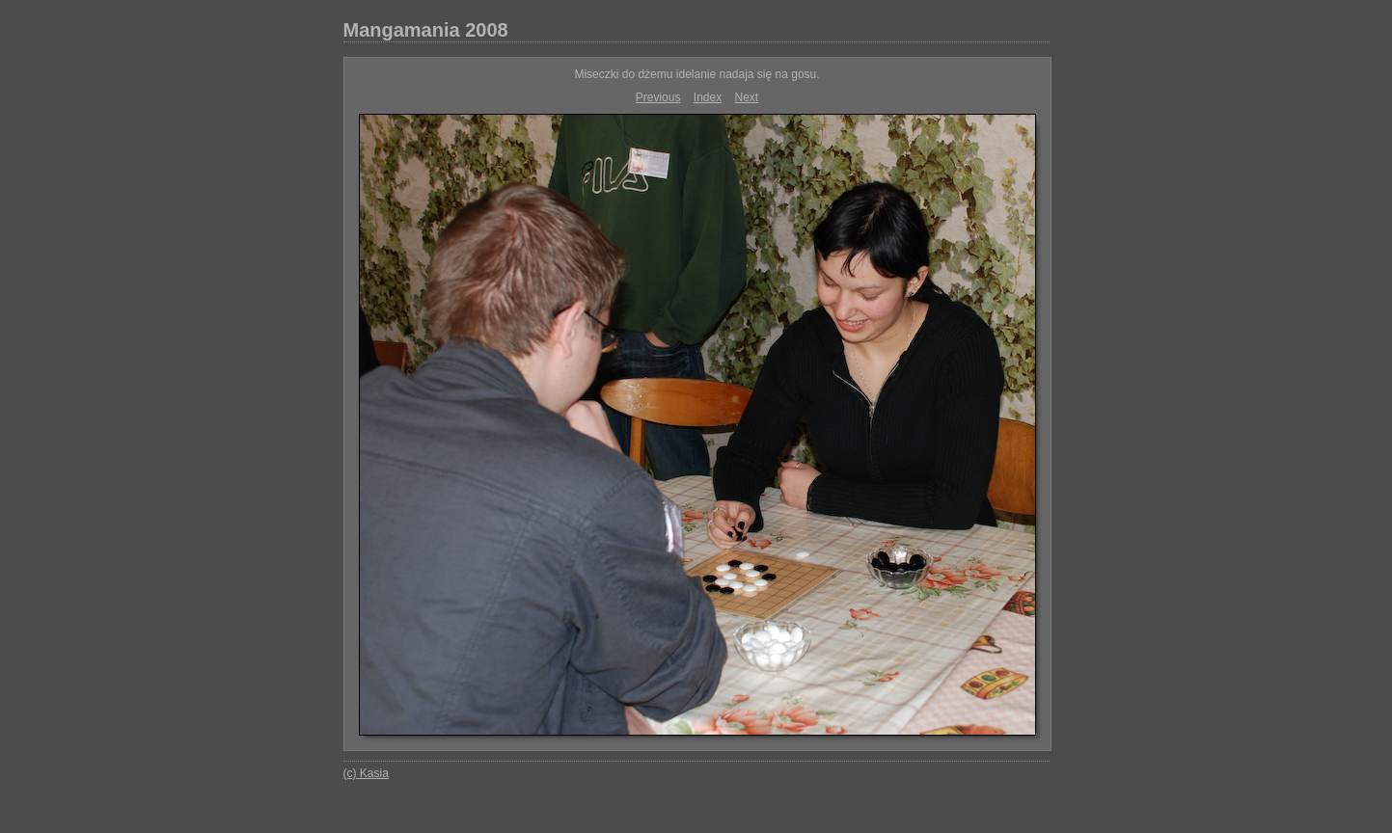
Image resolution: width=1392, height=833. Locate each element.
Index (708, 97)
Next (747, 97)
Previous (658, 97)
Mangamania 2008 (425, 29)
